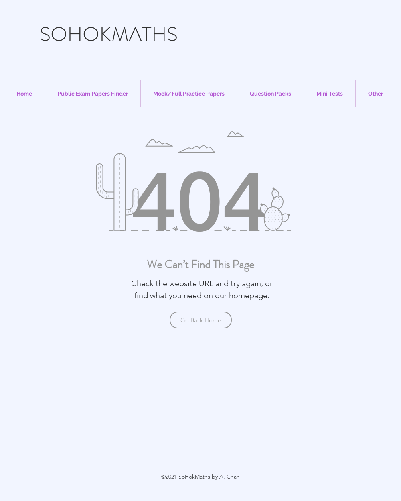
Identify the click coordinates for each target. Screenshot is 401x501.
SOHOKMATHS (109, 34)
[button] (92, 93)
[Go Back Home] (201, 320)
